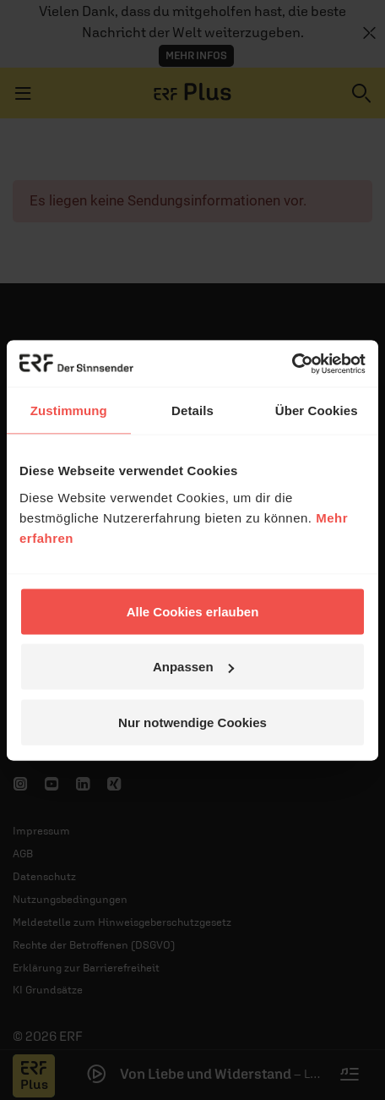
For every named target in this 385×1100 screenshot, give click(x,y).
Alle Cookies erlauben (193, 611)
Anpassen (193, 666)
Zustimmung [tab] (68, 410)
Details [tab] (192, 410)
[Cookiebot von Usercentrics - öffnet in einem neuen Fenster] (292, 364)
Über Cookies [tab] (316, 410)
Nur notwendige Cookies (192, 721)
